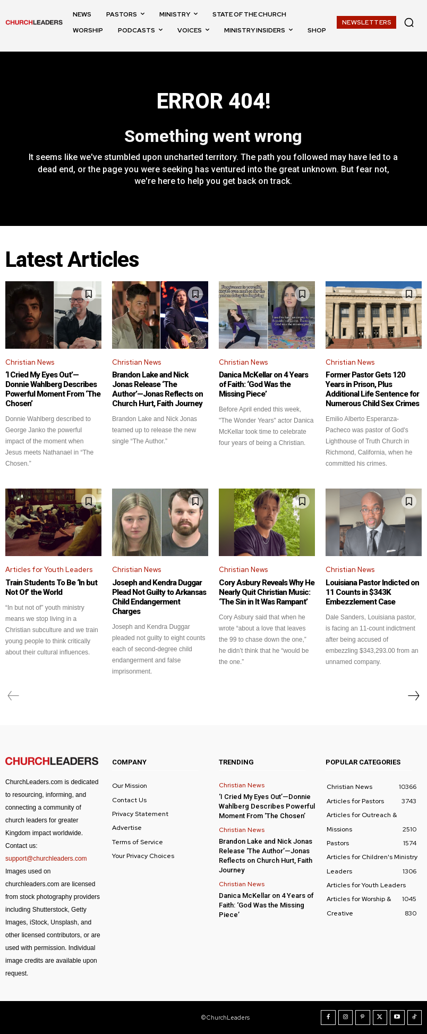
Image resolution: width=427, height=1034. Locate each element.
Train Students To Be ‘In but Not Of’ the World (51, 587)
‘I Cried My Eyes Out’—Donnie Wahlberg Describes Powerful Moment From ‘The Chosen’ (52, 389)
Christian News (29, 361)
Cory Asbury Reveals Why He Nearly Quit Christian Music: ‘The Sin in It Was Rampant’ (266, 592)
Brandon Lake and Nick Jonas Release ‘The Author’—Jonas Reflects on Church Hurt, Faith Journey (157, 389)
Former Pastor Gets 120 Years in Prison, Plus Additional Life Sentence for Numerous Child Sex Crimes (372, 389)
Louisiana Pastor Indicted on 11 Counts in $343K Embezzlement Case (372, 592)
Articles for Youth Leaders (48, 569)
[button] (409, 22)
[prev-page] (13, 696)
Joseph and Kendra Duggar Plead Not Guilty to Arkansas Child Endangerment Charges (159, 597)
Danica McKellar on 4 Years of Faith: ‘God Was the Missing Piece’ (263, 384)
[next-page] (413, 696)
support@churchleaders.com (46, 858)
